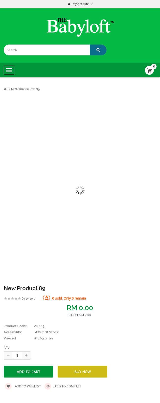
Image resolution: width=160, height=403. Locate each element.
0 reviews (28, 298)
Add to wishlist (23, 386)
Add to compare (63, 386)
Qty (6, 347)
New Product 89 (25, 89)
